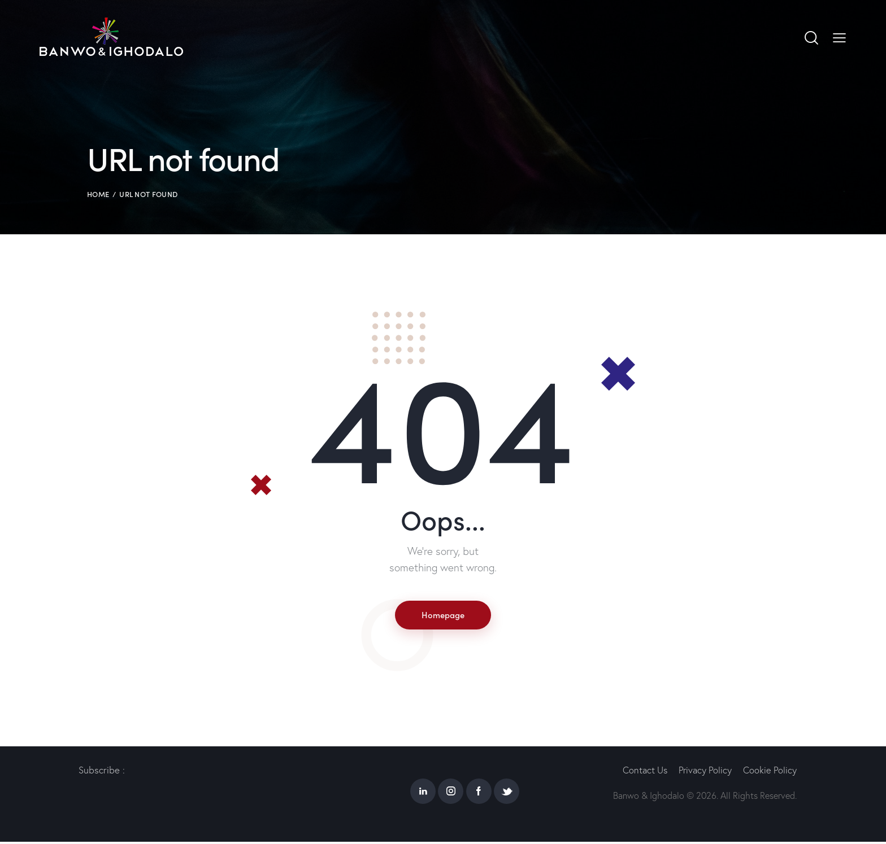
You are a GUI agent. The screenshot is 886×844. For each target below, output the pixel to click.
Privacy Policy (703, 773)
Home (98, 194)
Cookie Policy (769, 773)
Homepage (443, 615)
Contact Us (640, 773)
